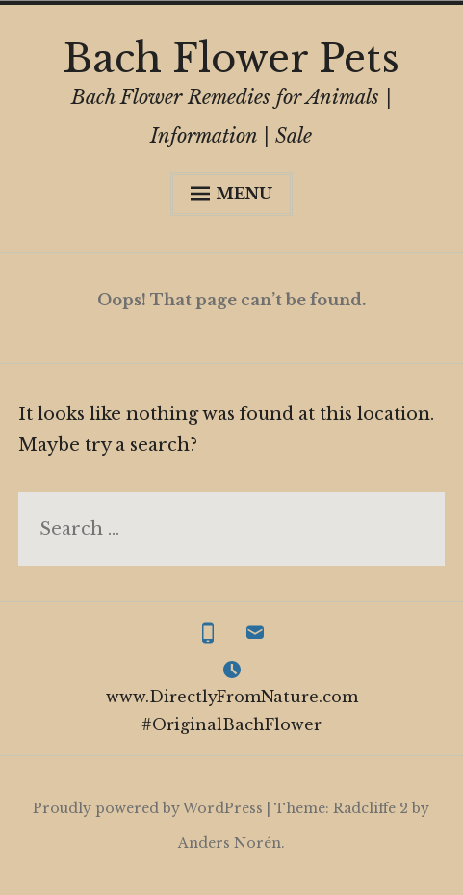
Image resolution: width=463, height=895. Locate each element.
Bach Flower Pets (231, 59)
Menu (231, 193)
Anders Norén (229, 843)
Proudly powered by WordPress (148, 808)
